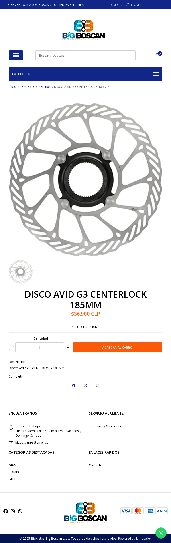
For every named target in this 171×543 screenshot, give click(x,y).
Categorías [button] (85, 74)
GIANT (13, 465)
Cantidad (40, 338)
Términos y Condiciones (106, 426)
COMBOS (15, 472)
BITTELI (14, 479)
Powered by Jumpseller (134, 538)
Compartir (16, 376)
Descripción (17, 362)
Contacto (95, 465)
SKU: (75, 327)
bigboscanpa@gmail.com (33, 442)
